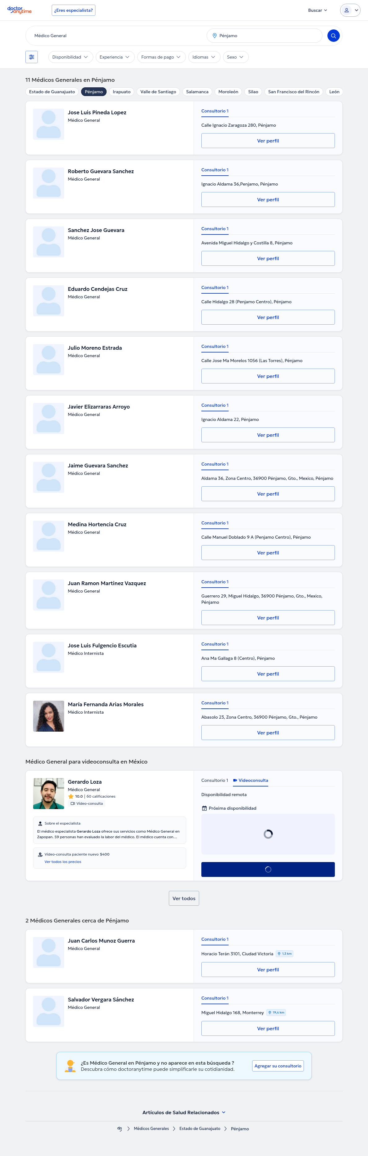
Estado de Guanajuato (52, 91)
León (334, 91)
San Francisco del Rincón (294, 91)
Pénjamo (94, 91)
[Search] (333, 35)
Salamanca (197, 91)
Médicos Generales (149, 1129)
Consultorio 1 (215, 111)
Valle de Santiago (158, 91)
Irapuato (121, 91)
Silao (253, 91)
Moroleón (228, 91)
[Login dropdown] (350, 10)
